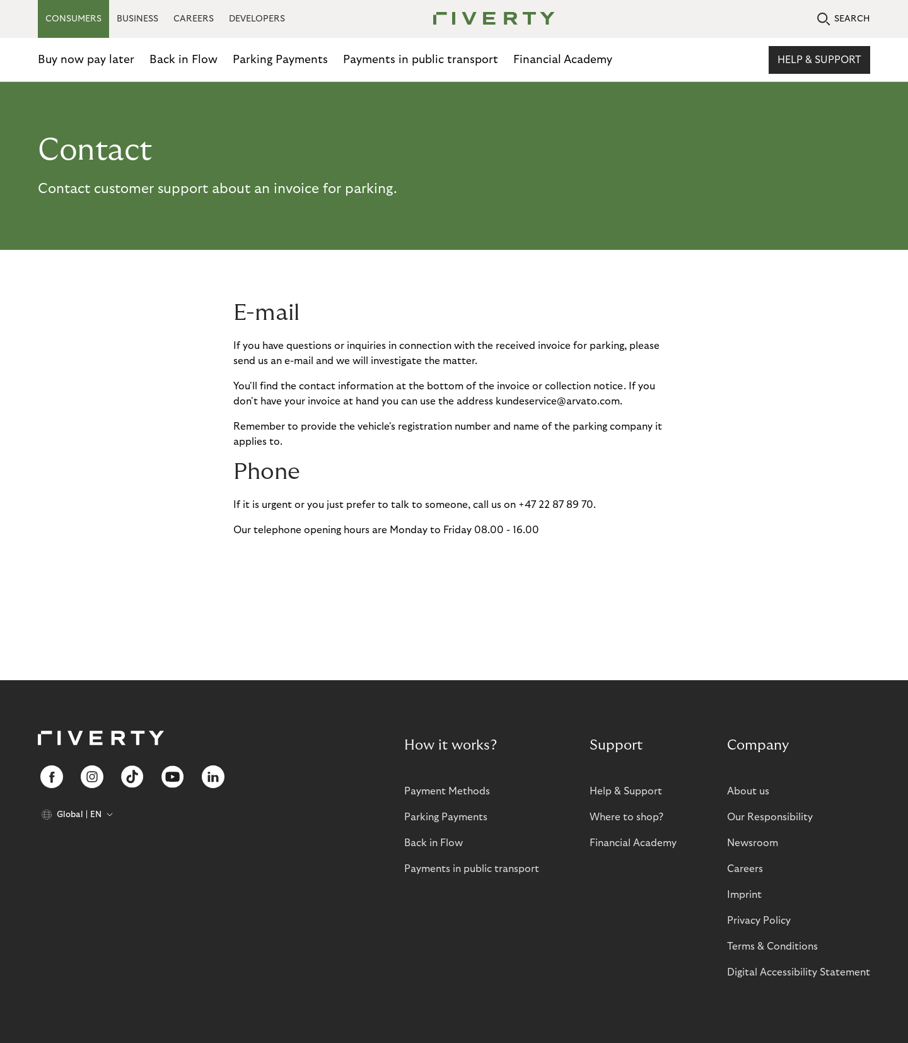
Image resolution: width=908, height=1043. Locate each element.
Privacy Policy (759, 921)
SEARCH (843, 19)
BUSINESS (137, 19)
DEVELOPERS (257, 19)
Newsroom (752, 843)
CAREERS (193, 19)
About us (748, 791)
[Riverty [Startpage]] (489, 19)
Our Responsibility (770, 817)
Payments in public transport (420, 60)
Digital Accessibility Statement (798, 972)
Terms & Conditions (772, 946)
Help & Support (819, 60)
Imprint (744, 895)
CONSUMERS (73, 19)
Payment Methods (447, 791)
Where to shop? (626, 817)
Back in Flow (183, 60)
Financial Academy (562, 60)
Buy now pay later (86, 60)
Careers (745, 869)
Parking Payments (280, 60)
